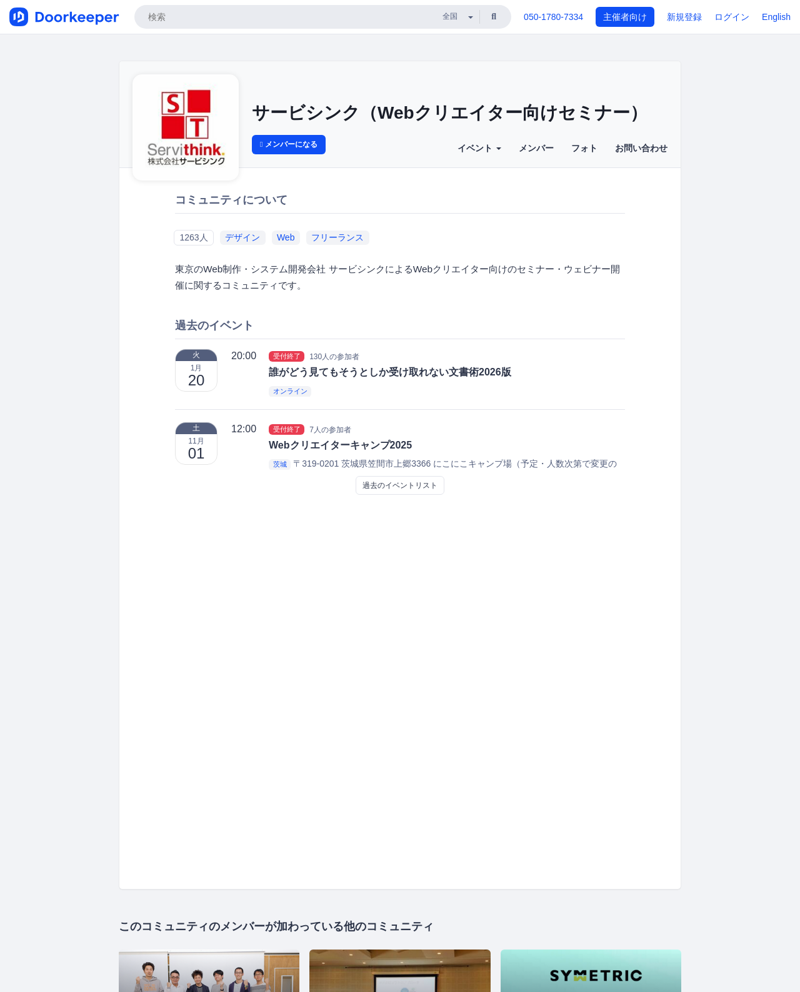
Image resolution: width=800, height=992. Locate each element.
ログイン (731, 17)
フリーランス (337, 237)
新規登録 (684, 17)
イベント (479, 148)
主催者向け (625, 17)
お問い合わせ (641, 148)
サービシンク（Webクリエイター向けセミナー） (450, 112)
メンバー (536, 148)
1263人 (193, 237)
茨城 (280, 464)
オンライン (290, 391)
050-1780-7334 (553, 17)
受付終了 (287, 356)
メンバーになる (289, 144)
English (776, 17)
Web (286, 237)
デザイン (242, 237)
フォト (584, 148)
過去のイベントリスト (400, 485)
